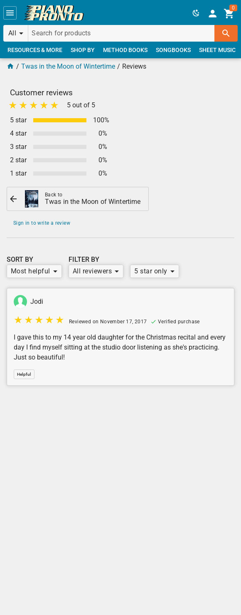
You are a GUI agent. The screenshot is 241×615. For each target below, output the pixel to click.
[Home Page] (10, 66)
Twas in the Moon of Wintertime (68, 66)
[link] (54, 12)
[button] (10, 13)
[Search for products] (121, 33)
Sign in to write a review (41, 223)
